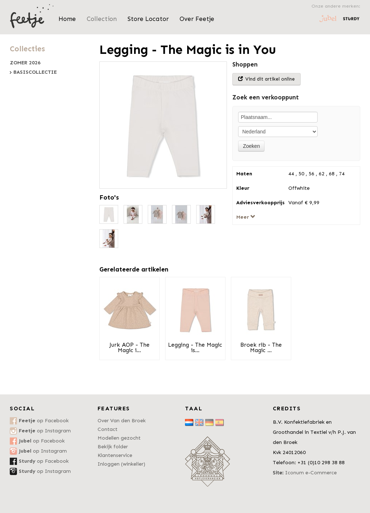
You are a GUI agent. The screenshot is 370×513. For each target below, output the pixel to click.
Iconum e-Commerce (311, 473)
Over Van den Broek (122, 421)
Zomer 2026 (25, 63)
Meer (245, 217)
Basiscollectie (35, 72)
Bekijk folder (113, 447)
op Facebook (44, 421)
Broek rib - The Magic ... (261, 348)
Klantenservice (115, 455)
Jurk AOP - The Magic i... (129, 348)
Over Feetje (197, 18)
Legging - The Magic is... (195, 348)
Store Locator (148, 18)
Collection (102, 18)
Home (67, 18)
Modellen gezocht (119, 438)
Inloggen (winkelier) (121, 464)
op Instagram (45, 431)
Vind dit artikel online (266, 79)
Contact (107, 429)
